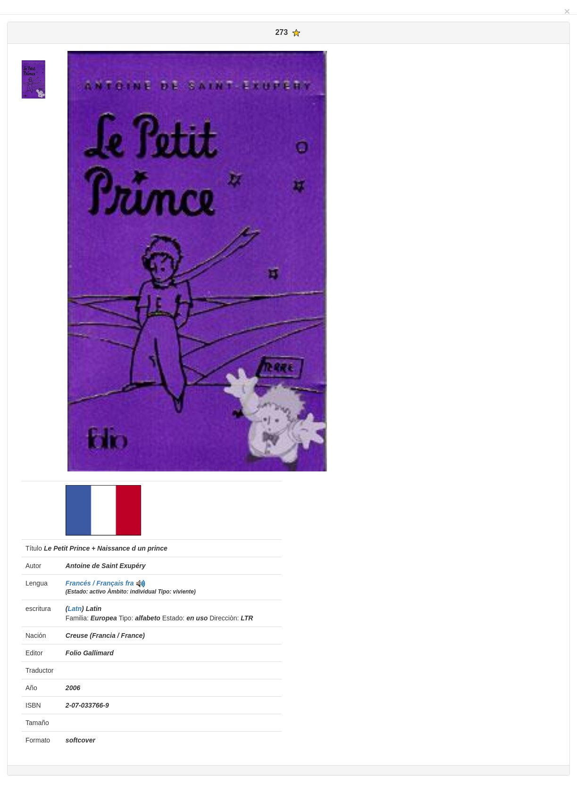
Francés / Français (95, 583)
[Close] (567, 11)
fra (129, 583)
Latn (75, 608)
